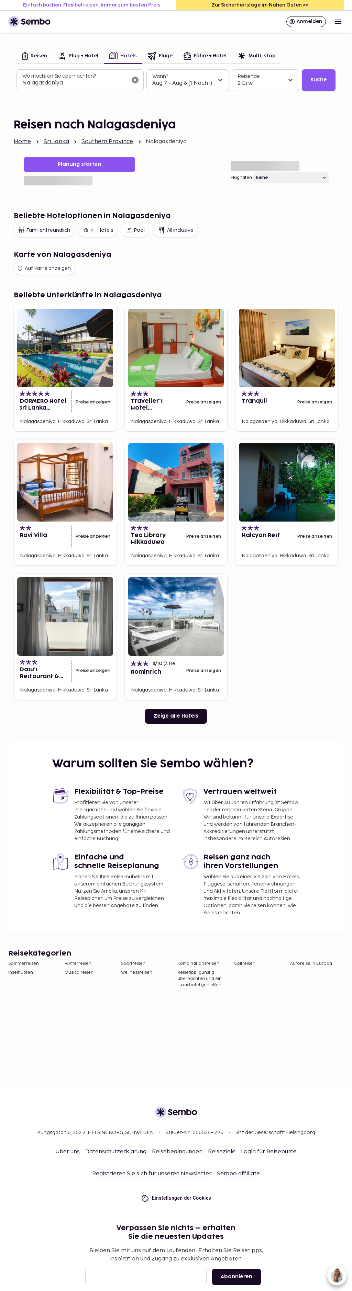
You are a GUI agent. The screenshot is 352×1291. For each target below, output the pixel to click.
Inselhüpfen (20, 972)
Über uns (68, 1152)
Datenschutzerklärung (115, 1152)
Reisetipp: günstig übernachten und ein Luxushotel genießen (199, 978)
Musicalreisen (79, 972)
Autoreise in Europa (311, 963)
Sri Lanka (56, 141)
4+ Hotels (97, 230)
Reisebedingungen (177, 1152)
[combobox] (74, 83)
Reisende (249, 76)
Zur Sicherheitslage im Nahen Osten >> (260, 5)
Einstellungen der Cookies (176, 1198)
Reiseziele (221, 1152)
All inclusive (175, 230)
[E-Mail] (146, 1277)
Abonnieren (236, 1277)
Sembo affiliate (238, 1173)
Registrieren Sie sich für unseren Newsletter (151, 1173)
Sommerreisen (23, 963)
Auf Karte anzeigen (43, 268)
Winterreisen (78, 963)
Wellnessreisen (136, 972)
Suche (318, 80)
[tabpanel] (176, 80)
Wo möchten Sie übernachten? (59, 76)
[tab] (34, 56)
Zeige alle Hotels (176, 716)
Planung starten (79, 164)
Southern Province (107, 141)
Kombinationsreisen (198, 963)
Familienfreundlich (44, 230)
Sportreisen (133, 963)
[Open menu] (338, 21)
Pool (135, 230)
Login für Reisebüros (269, 1152)
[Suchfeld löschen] (135, 80)
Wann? (160, 76)
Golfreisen (244, 963)
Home (22, 141)
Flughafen (241, 177)
